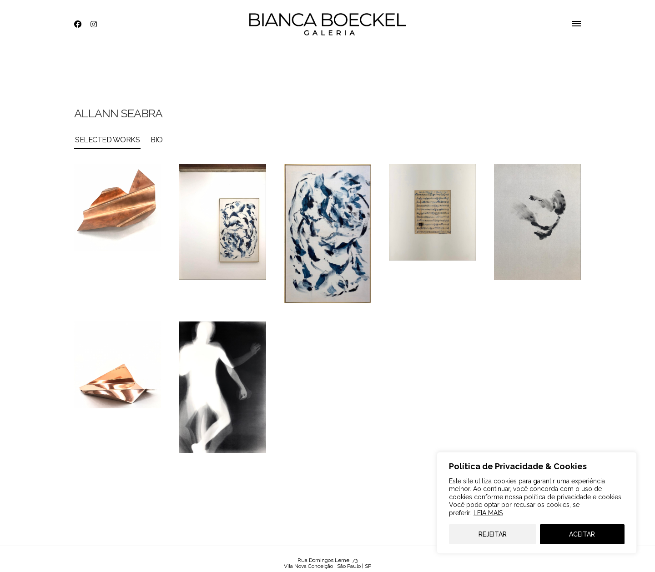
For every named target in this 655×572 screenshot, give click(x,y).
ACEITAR (582, 534)
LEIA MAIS (488, 513)
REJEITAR (493, 534)
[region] (537, 503)
